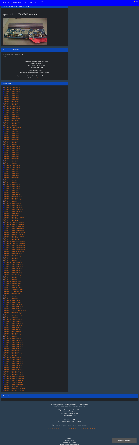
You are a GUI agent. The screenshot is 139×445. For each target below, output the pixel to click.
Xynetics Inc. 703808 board (12, 87)
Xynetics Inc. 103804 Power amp (14, 217)
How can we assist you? (124, 440)
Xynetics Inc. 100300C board (12, 299)
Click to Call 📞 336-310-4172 (12, 3)
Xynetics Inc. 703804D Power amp (14, 240)
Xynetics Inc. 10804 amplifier (12, 331)
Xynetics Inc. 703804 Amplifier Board (15, 375)
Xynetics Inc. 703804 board (12, 93)
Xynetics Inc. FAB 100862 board (13, 289)
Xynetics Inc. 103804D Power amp (14, 241)
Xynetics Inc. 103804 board (12, 91)
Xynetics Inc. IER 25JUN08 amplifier (15, 310)
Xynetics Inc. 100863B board (12, 281)
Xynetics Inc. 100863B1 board (13, 287)
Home (42, 1)
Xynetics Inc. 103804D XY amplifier (14, 388)
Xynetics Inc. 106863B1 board (13, 280)
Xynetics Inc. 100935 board (12, 300)
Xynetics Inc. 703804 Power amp (14, 221)
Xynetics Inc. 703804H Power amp (14, 232)
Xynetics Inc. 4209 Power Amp (13, 386)
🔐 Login (135, 1)
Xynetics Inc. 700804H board (12, 118)
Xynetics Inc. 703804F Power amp (14, 234)
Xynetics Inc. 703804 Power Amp (14, 384)
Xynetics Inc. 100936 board (12, 297)
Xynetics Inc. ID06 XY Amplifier (13, 382)
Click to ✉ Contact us (31, 3)
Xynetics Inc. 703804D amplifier (13, 262)
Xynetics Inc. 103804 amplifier (13, 194)
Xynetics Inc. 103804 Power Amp (14, 376)
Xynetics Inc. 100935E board (12, 302)
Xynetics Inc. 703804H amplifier (13, 209)
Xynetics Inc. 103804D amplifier (13, 344)
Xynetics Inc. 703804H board (12, 122)
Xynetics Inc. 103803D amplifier (13, 306)
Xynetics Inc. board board (11, 129)
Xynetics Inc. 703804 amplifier (13, 207)
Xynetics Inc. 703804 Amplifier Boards (15, 373)
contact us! (38, 78)
